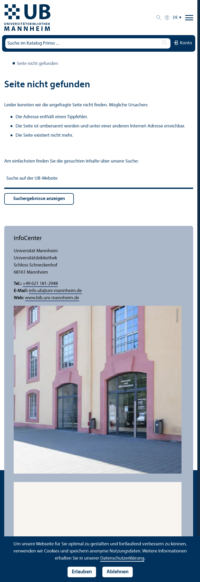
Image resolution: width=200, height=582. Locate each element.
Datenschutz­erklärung (122, 558)
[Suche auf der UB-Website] (98, 179)
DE (175, 18)
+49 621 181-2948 (40, 283)
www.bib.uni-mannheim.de (52, 297)
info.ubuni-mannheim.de (55, 290)
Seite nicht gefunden (37, 63)
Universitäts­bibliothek (7, 64)
